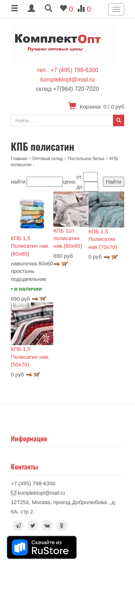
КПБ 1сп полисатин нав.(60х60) (67, 238)
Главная (19, 158)
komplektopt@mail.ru (67, 79)
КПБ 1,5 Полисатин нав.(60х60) (30, 246)
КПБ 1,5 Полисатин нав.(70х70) (103, 239)
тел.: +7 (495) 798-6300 (67, 70)
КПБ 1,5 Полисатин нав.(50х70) (30, 356)
